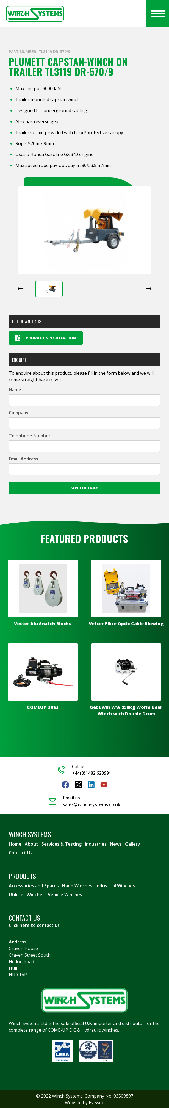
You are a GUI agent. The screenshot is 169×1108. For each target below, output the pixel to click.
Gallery (132, 844)
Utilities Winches (27, 895)
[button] (49, 289)
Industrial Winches (115, 886)
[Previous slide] (20, 288)
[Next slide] (148, 288)
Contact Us (20, 853)
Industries (96, 844)
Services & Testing (61, 844)
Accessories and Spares (34, 886)
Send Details (84, 487)
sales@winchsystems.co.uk (91, 804)
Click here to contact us (34, 925)
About (31, 844)
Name (15, 390)
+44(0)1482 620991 (91, 773)
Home (15, 844)
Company (19, 413)
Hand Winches (77, 886)
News (116, 844)
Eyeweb (96, 1102)
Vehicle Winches (65, 895)
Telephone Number (30, 436)
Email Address (23, 459)
